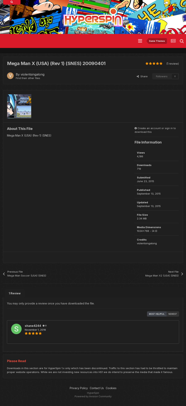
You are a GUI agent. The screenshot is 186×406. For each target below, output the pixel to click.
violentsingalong (32, 74)
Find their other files (28, 78)
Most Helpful (157, 314)
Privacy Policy (79, 388)
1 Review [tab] (15, 293)
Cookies (111, 388)
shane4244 (33, 325)
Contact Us (97, 388)
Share (142, 76)
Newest (172, 314)
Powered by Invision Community (93, 396)
